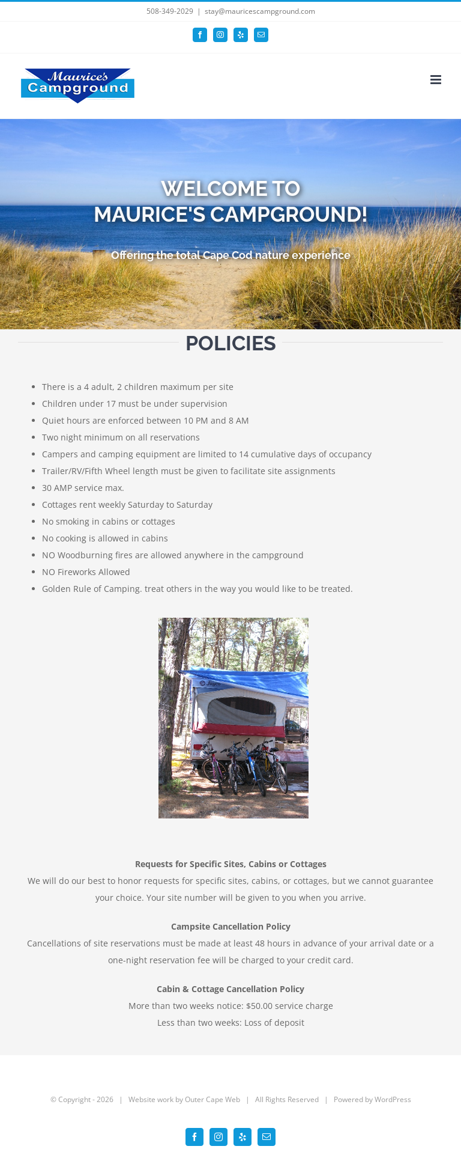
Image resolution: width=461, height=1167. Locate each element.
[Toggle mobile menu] (436, 79)
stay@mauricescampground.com (260, 11)
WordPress (393, 1099)
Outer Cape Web (212, 1099)
